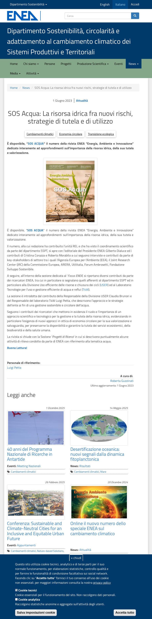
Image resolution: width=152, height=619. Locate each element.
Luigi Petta (14, 367)
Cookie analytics (29, 599)
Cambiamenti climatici (40, 134)
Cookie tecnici (27, 590)
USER (104, 285)
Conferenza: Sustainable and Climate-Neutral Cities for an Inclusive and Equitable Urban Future (35, 531)
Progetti (66, 63)
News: (74, 466)
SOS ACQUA (36, 143)
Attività (32, 73)
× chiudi (76, 558)
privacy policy (102, 582)
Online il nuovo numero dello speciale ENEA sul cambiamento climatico (98, 528)
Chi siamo (31, 63)
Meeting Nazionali (29, 466)
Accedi (135, 4)
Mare (103, 472)
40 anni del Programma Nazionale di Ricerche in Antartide (29, 454)
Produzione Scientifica (93, 63)
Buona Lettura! (17, 347)
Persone (49, 63)
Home (14, 63)
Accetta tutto (124, 612)
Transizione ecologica (101, 134)
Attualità (82, 100)
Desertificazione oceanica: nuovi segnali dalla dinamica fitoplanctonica (97, 454)
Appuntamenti (26, 545)
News (134, 63)
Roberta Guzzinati (122, 380)
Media (15, 73)
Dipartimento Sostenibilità (28, 4)
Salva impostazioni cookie (36, 612)
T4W (86, 289)
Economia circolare (70, 134)
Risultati (84, 466)
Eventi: (11, 466)
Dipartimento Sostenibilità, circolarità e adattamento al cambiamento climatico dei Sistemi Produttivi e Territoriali (69, 41)
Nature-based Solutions (50, 551)
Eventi (118, 63)
